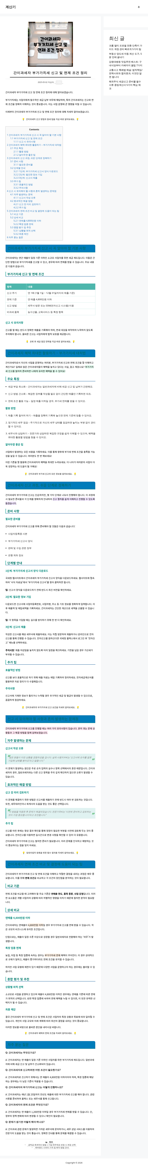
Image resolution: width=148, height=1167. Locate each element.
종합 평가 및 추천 (20, 227)
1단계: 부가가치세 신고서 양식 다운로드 (35, 171)
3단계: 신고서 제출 (25, 177)
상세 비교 (16, 217)
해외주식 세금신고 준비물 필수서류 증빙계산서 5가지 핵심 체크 (125, 85)
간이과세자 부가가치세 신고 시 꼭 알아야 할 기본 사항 (34, 134)
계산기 (10, 6)
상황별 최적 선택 (24, 230)
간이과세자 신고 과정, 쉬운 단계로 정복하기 (29, 158)
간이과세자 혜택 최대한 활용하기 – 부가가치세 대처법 (34, 144)
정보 (51, 1142)
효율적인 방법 (23, 184)
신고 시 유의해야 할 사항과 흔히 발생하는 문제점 (31, 191)
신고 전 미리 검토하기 (26, 204)
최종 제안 (20, 233)
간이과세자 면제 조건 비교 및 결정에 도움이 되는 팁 (33, 210)
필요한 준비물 (23, 164)
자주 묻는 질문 (15, 237)
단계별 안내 (17, 168)
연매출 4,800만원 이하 (27, 220)
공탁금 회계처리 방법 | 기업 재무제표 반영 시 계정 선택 (51, 1144)
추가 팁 (15, 181)
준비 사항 (16, 161)
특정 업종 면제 (23, 224)
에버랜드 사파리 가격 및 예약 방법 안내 (52, 1147)
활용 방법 (20, 151)
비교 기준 (16, 214)
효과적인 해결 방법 (21, 200)
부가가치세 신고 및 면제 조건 (26, 138)
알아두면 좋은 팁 (24, 154)
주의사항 (20, 187)
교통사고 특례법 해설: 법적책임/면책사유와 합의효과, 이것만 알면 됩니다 (125, 73)
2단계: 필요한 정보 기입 (27, 174)
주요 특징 (16, 148)
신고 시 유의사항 (24, 141)
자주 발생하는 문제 (21, 194)
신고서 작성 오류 (24, 197)
